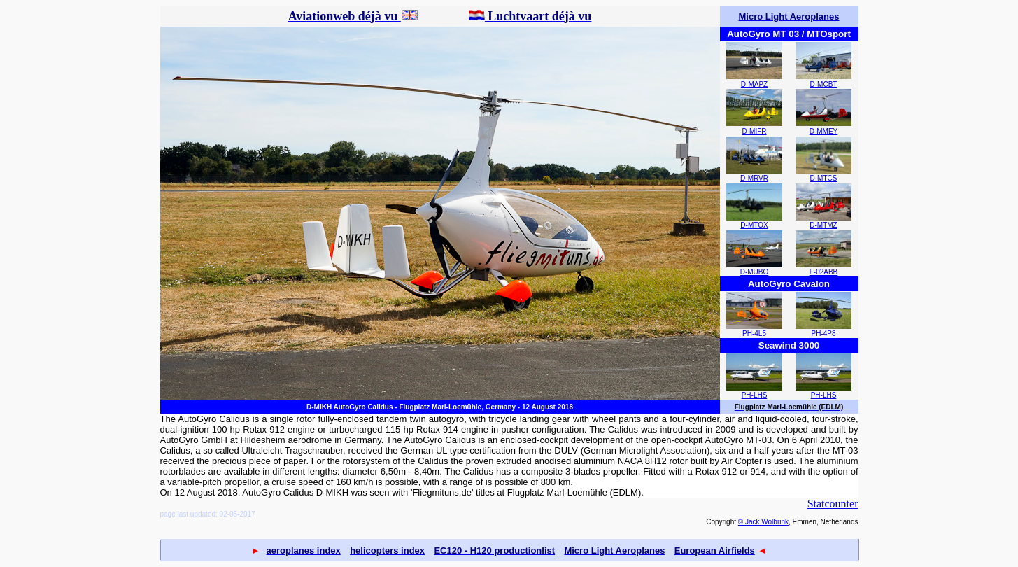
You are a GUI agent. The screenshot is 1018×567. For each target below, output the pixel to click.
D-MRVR (754, 178)
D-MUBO (754, 272)
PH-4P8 (823, 333)
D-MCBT (823, 84)
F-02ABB (824, 272)
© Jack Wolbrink (763, 522)
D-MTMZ (823, 225)
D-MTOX (754, 225)
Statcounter (832, 504)
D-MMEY (824, 131)
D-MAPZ (754, 84)
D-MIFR (754, 131)
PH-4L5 (754, 333)
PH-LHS (755, 395)
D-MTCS (823, 178)
